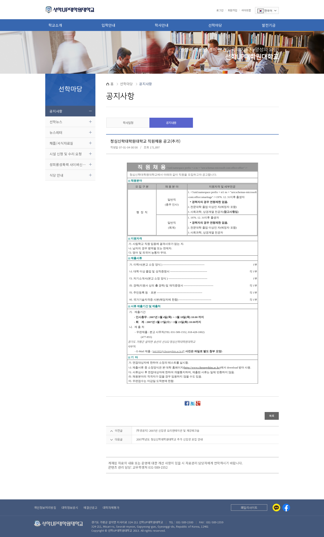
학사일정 (128, 122)
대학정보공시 (69, 507)
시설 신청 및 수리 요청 (66, 153)
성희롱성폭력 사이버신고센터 (71, 164)
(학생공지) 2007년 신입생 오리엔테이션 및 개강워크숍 (167, 430)
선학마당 (215, 25)
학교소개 (55, 25)
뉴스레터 (56, 132)
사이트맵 (246, 10)
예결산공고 (90, 507)
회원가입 (232, 10)
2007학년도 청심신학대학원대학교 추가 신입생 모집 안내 (169, 439)
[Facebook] (286, 507)
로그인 (219, 10)
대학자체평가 (111, 507)
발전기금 (269, 25)
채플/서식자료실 (61, 143)
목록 (271, 416)
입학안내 (108, 25)
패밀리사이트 (249, 507)
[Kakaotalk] (276, 507)
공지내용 (171, 122)
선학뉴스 (56, 121)
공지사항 (56, 111)
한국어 (266, 11)
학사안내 (161, 25)
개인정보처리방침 (45, 507)
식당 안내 (56, 175)
